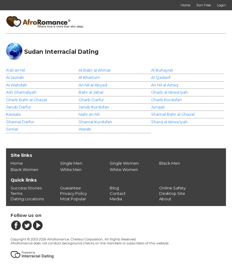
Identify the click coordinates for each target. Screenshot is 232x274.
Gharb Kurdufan (166, 99)
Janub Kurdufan (94, 107)
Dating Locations (27, 198)
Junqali (158, 107)
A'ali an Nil (15, 70)
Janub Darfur (18, 107)
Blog (114, 187)
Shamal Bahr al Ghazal (173, 114)
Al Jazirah (15, 77)
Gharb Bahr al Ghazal (26, 99)
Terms (16, 193)
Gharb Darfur (91, 99)
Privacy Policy (73, 193)
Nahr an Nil (89, 114)
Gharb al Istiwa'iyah (169, 92)
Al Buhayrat (162, 70)
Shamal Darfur (20, 121)
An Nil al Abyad (93, 84)
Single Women (124, 163)
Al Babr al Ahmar (95, 70)
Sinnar (12, 129)
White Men (71, 169)
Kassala (13, 114)
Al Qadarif (160, 77)
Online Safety (172, 187)
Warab (85, 129)
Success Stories (26, 187)
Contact (118, 193)
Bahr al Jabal (91, 92)
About (165, 198)
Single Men (71, 163)
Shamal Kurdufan (95, 121)
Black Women (24, 169)
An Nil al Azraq (164, 84)
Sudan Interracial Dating (61, 51)
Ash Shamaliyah (21, 92)
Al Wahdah (16, 84)
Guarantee (70, 187)
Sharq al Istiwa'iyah (169, 121)
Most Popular (73, 198)
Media (116, 198)
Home (17, 163)
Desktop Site (172, 193)
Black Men (169, 163)
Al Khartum (89, 77)
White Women (124, 169)
